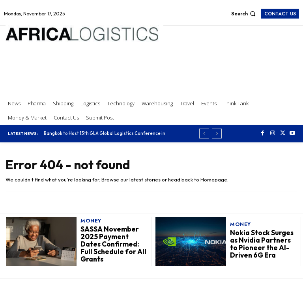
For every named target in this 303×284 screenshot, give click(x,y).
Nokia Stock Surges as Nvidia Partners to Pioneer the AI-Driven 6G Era (261, 244)
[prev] (204, 133)
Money (90, 221)
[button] (244, 13)
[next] (217, 133)
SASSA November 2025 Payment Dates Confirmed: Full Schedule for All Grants (112, 244)
